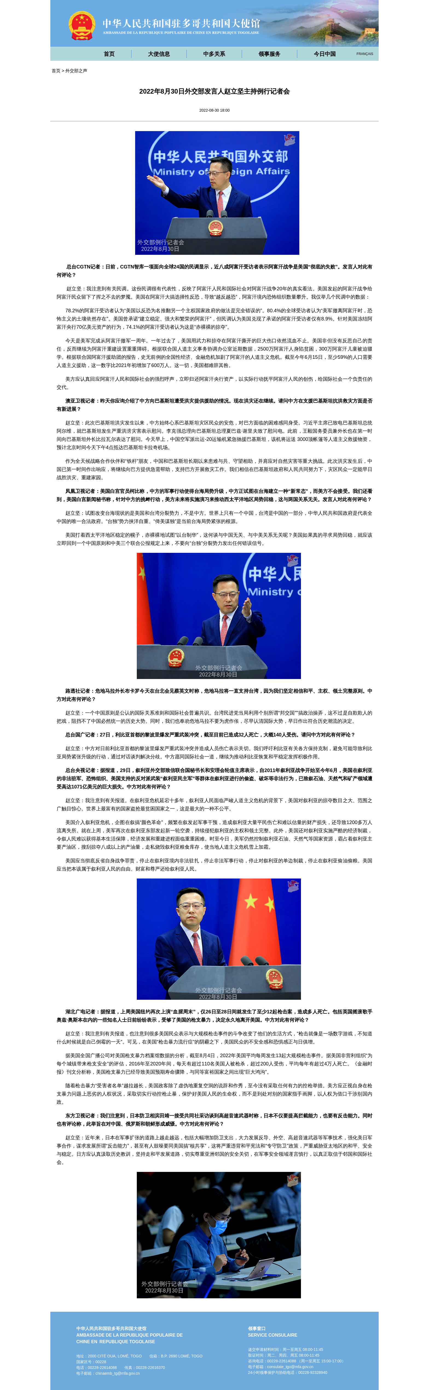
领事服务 (269, 54)
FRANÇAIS (364, 54)
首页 (109, 54)
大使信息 (159, 54)
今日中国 (325, 54)
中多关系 (214, 54)
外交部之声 (76, 70)
